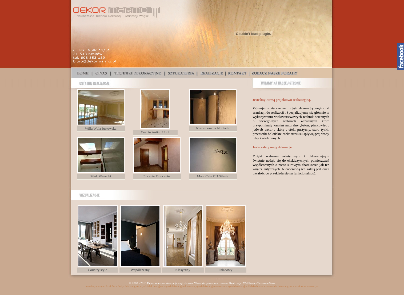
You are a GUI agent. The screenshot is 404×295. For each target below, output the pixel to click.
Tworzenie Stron (266, 283)
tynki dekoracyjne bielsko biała (245, 286)
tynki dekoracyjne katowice (180, 286)
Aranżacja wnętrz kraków (180, 283)
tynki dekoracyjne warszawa (211, 286)
